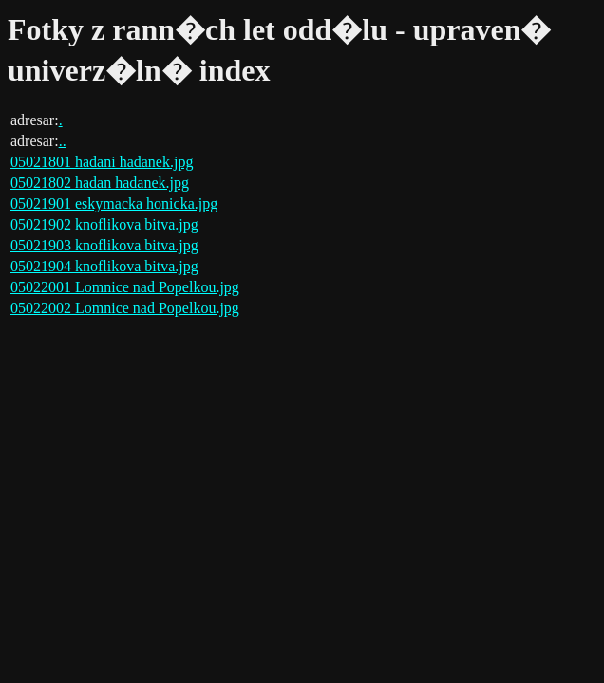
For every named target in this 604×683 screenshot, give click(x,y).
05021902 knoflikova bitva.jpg (104, 224)
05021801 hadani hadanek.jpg (101, 162)
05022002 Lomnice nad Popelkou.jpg (124, 308)
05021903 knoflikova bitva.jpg (104, 245)
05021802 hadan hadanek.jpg (99, 183)
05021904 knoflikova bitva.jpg (104, 266)
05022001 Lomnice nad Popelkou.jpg (124, 287)
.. (62, 141)
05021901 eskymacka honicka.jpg (113, 203)
